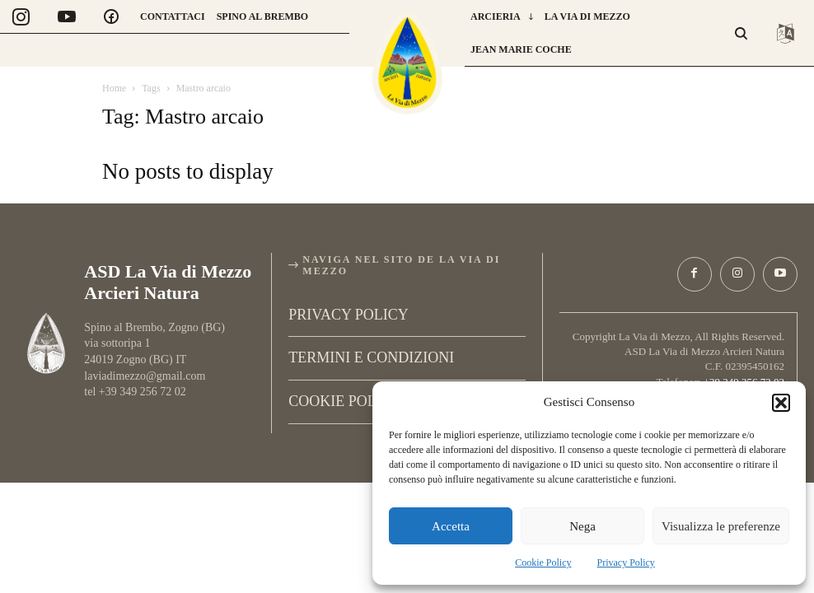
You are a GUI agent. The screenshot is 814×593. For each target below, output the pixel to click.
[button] (781, 403)
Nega (582, 526)
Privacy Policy (626, 562)
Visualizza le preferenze (721, 526)
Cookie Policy (543, 562)
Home (114, 88)
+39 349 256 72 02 (744, 378)
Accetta (451, 526)
